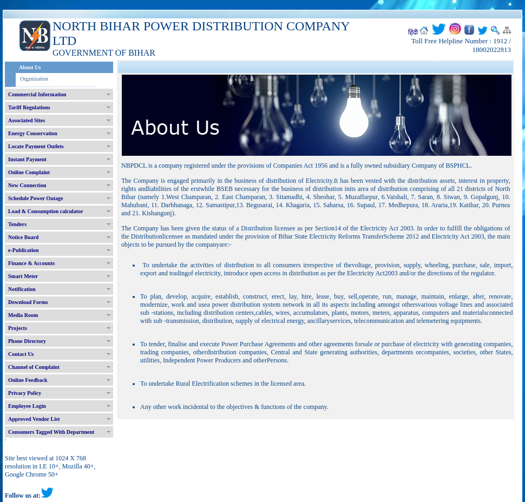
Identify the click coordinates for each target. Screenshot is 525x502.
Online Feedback (28, 380)
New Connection (27, 185)
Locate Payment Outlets (36, 146)
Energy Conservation (32, 133)
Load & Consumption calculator (45, 211)
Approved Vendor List (34, 419)
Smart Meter (23, 276)
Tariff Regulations (29, 107)
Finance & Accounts (31, 263)
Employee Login (27, 406)
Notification (22, 289)
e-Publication (23, 250)
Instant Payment (27, 159)
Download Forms (28, 302)
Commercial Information (37, 94)
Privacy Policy (24, 393)
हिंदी (413, 32)
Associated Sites (26, 120)
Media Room (23, 315)
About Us (30, 67)
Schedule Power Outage (35, 198)
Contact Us (21, 354)
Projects (17, 328)
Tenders (17, 224)
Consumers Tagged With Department (51, 432)
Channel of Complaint (34, 367)
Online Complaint (29, 172)
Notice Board (23, 237)
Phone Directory (27, 341)
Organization (34, 79)
